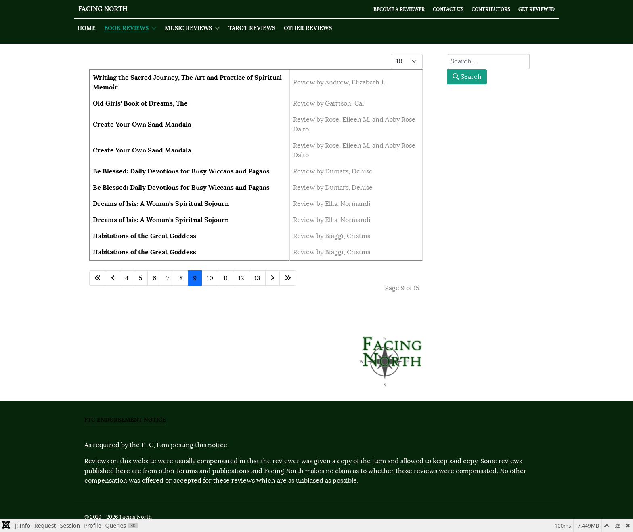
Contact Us (439, 9)
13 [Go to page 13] (257, 278)
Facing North (103, 8)
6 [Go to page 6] (154, 278)
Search (467, 77)
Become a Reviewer (386, 9)
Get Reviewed (535, 9)
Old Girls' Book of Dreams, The (140, 103)
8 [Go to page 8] (181, 278)
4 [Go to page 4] (127, 278)
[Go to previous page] (113, 278)
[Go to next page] (272, 278)
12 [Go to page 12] (241, 278)
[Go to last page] (287, 278)
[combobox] (489, 61)
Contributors (485, 9)
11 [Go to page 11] (225, 278)
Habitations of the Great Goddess (144, 236)
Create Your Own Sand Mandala (142, 124)
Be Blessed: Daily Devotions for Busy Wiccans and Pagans (181, 171)
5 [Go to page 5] (141, 278)
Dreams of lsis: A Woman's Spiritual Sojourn (161, 203)
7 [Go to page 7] (167, 278)
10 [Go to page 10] (210, 278)
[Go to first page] (97, 278)
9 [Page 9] (195, 278)
